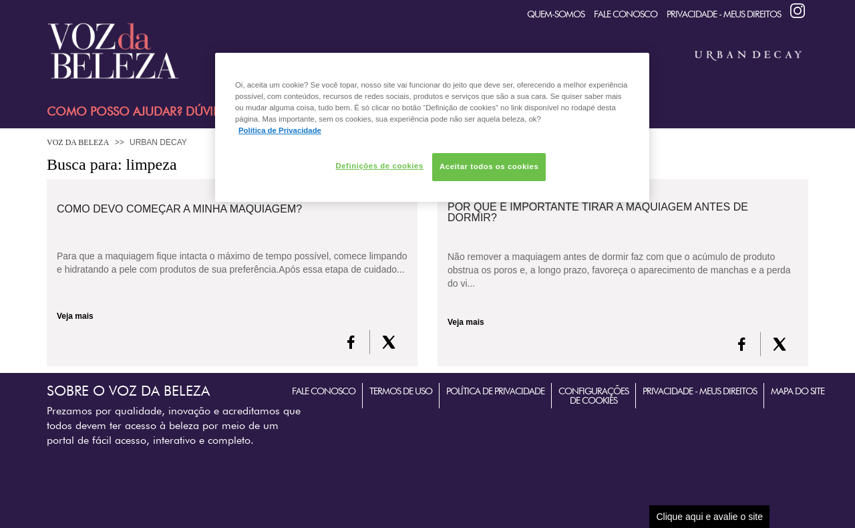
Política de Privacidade (495, 391)
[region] (432, 127)
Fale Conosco (625, 14)
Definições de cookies (379, 166)
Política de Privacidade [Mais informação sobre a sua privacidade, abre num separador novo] (279, 130)
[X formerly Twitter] (388, 342)
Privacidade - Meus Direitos (724, 14)
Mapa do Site (797, 391)
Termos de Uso (400, 391)
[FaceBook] (351, 342)
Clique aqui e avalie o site (709, 516)
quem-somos (555, 14)
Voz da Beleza (78, 142)
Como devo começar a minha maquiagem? (179, 209)
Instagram (797, 10)
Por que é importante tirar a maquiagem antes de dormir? (598, 212)
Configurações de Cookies (593, 396)
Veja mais (75, 316)
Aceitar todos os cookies (489, 166)
